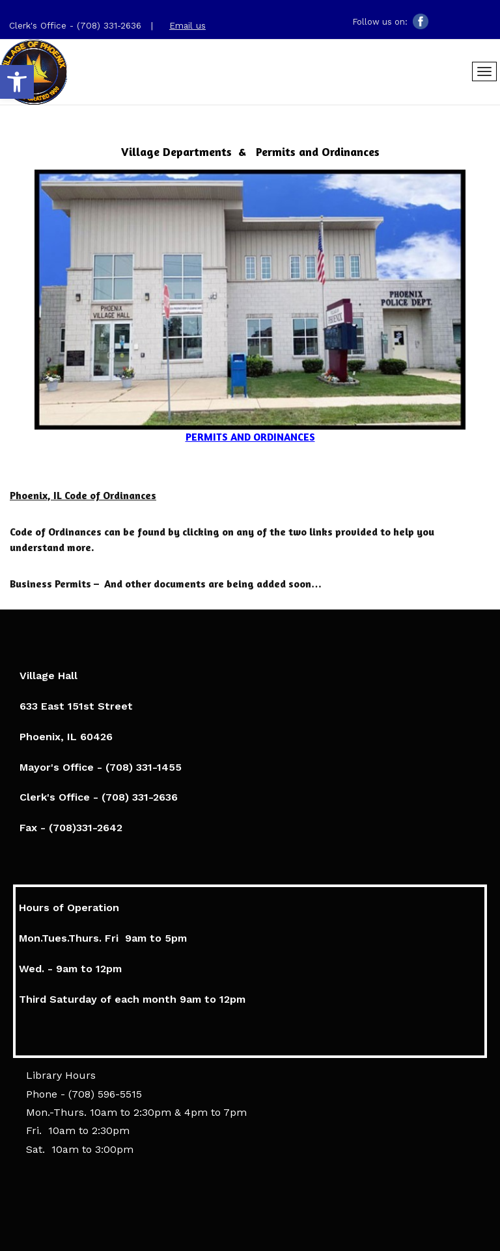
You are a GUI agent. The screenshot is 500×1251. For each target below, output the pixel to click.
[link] (17, 82)
